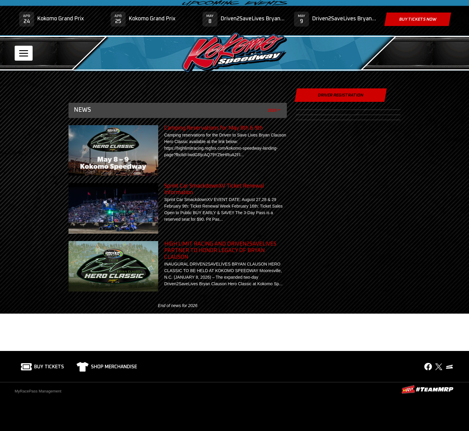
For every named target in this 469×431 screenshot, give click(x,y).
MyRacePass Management (38, 391)
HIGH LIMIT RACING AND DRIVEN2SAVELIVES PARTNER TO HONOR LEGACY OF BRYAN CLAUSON (220, 250)
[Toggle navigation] (24, 53)
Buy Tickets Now (417, 19)
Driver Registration (341, 95)
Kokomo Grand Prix (60, 19)
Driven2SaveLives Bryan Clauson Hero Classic (252, 19)
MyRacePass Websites (427, 389)
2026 (272, 110)
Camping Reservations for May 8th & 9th (213, 128)
